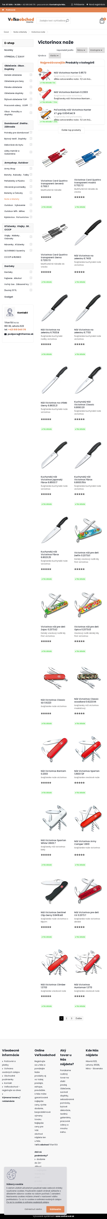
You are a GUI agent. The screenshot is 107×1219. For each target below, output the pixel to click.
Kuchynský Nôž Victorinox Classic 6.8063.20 (84, 404)
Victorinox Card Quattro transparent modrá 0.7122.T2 (87, 182)
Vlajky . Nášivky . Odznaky (12, 237)
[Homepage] (3, 9)
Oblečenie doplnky (13, 93)
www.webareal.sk (64, 1216)
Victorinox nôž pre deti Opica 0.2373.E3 (86, 628)
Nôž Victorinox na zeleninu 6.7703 (83, 331)
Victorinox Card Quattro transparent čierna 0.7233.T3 (54, 257)
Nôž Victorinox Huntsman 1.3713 (83, 986)
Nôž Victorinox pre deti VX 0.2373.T (86, 914)
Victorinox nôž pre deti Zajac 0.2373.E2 (53, 628)
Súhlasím (55, 1209)
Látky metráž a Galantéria (11, 152)
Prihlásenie (79, 4)
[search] (67, 21)
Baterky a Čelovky (13, 193)
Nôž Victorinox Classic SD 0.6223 (53, 701)
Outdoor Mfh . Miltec (14, 211)
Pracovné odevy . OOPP (16, 105)
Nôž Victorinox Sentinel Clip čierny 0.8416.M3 (53, 914)
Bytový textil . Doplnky (15, 138)
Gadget (8, 296)
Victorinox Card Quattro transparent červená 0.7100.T (54, 183)
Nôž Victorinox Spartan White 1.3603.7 (53, 842)
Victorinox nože (38, 32)
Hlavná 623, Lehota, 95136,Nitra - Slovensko (94, 1065)
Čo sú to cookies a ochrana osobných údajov (27, 1202)
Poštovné (10, 10)
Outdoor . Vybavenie (14, 205)
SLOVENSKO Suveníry (14, 250)
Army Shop (9, 168)
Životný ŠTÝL (10, 290)
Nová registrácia (97, 4)
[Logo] (21, 21)
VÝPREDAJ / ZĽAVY (14, 56)
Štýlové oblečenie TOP (15, 99)
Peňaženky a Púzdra (14, 180)
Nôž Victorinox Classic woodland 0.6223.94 (86, 700)
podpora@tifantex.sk (19, 334)
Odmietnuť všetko (33, 1209)
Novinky (8, 50)
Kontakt (8, 1083)
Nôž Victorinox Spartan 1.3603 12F (86, 772)
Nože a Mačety (20, 32)
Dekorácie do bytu (13, 144)
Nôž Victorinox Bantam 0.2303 (53, 772)
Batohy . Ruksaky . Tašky (16, 174)
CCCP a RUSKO (12, 257)
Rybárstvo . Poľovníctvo (16, 217)
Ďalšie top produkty (71, 130)
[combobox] (82, 50)
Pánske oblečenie (13, 87)
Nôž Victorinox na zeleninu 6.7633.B (50, 331)
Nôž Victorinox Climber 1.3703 (53, 986)
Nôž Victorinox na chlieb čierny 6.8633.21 (54, 404)
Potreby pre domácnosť (16, 132)
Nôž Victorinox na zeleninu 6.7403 (83, 257)
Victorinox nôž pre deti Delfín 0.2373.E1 (86, 554)
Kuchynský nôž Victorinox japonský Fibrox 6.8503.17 (51, 479)
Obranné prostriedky (15, 187)
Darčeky (8, 272)
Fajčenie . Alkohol (13, 278)
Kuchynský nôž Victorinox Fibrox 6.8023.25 (50, 554)
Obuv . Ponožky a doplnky (13, 113)
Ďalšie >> (78, 1018)
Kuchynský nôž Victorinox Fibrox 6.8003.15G (83, 479)
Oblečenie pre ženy (14, 81)
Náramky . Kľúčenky (14, 244)
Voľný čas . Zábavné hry (16, 284)
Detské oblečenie (13, 75)
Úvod (6, 32)
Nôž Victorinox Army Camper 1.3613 (85, 843)
